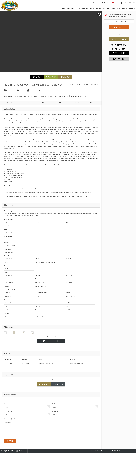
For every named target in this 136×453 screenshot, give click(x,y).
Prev (44, 341)
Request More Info (119, 39)
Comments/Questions (10, 419)
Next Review (44, 384)
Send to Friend (119, 53)
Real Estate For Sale (95, 8)
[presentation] (17, 434)
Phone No (55, 411)
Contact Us (132, 8)
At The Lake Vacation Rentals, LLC (110, 451)
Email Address (8, 411)
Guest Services (116, 8)
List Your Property (83, 8)
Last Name (55, 404)
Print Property (119, 59)
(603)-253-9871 (119, 49)
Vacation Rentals (71, 8)
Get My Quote (119, 27)
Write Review (58, 384)
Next (58, 341)
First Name (7, 404)
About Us (124, 8)
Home (63, 8)
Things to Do (106, 8)
